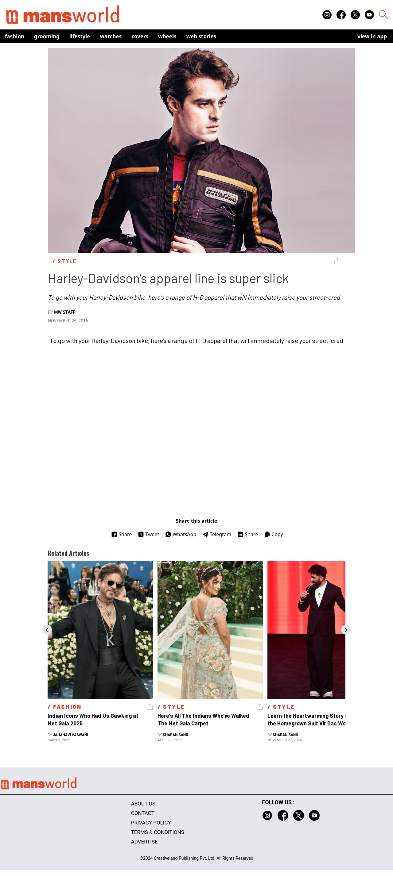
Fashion (14, 36)
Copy (273, 534)
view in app (372, 36)
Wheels (167, 36)
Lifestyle (79, 36)
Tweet (148, 534)
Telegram (216, 534)
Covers (139, 36)
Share (121, 534)
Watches (111, 36)
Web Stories (201, 36)
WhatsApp (180, 534)
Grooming (47, 36)
